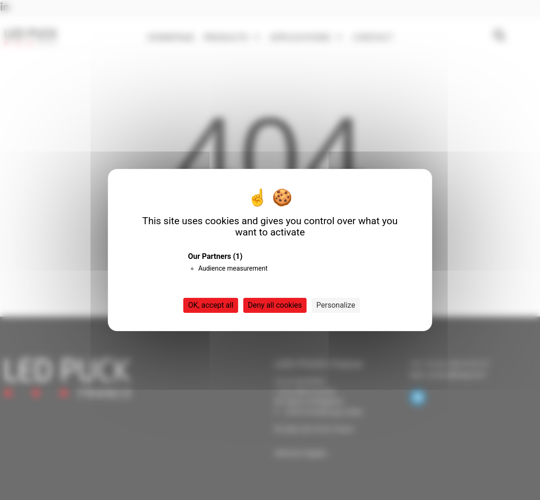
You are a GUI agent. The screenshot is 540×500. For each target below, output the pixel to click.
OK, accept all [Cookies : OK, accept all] (210, 305)
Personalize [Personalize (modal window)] (335, 305)
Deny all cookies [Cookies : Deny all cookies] (275, 305)
